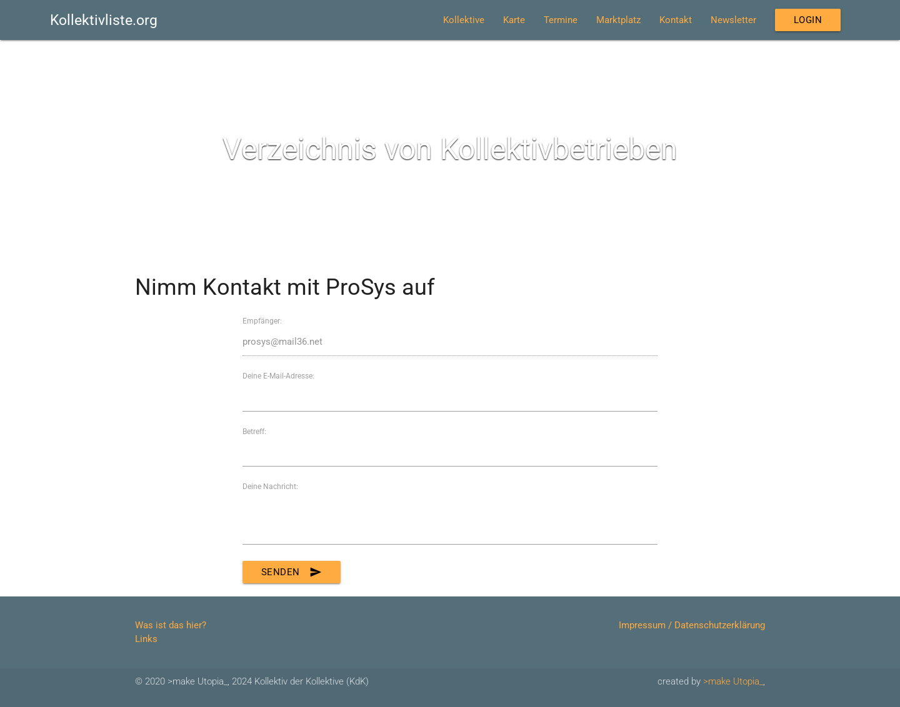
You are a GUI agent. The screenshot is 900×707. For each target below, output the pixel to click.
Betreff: (254, 431)
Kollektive (463, 20)
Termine (561, 20)
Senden (291, 572)
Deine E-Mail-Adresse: (278, 376)
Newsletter (733, 20)
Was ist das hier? (170, 625)
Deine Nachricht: (270, 486)
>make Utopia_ (733, 681)
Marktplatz (618, 20)
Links (146, 639)
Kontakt (675, 20)
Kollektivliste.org (104, 20)
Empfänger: (262, 321)
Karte (514, 20)
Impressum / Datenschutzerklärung (692, 625)
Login (808, 20)
